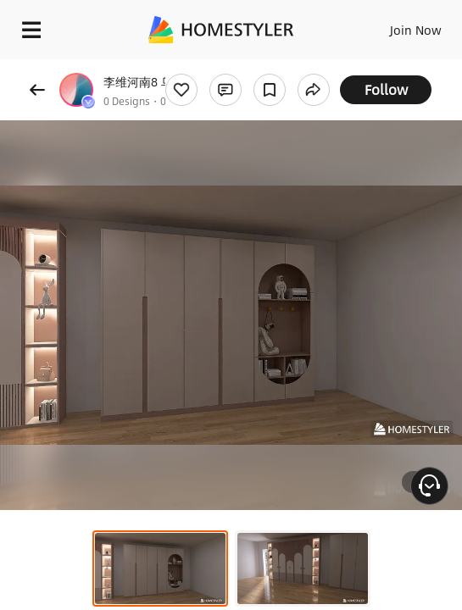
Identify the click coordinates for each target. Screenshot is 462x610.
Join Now (416, 29)
